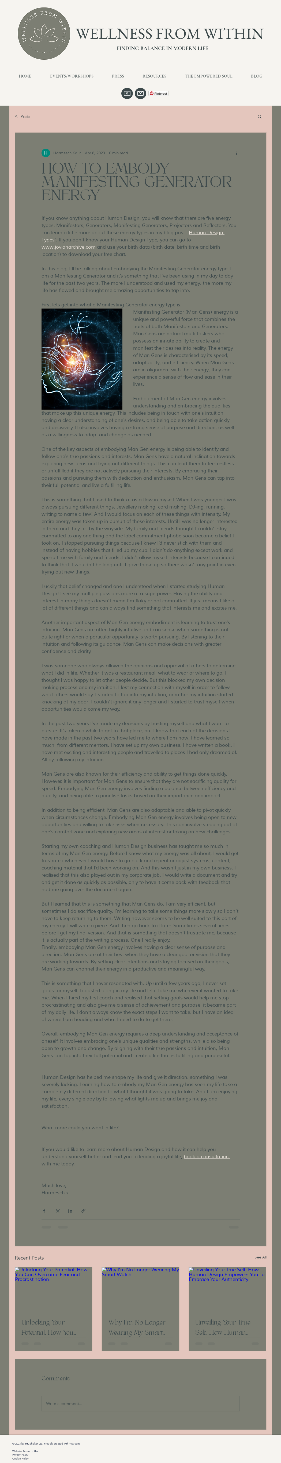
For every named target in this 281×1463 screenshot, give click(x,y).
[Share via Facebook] (44, 1210)
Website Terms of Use (25, 1451)
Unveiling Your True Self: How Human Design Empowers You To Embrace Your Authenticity (226, 1327)
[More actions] (236, 153)
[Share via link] (83, 1210)
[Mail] (140, 93)
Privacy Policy (20, 1455)
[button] (259, 116)
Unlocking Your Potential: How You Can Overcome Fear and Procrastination (50, 1327)
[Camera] (127, 93)
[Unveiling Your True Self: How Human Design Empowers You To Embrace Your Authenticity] (227, 1289)
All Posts (22, 116)
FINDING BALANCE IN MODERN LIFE (162, 48)
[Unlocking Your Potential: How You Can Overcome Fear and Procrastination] (53, 1289)
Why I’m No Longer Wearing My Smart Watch (137, 1327)
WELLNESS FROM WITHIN (170, 33)
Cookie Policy (20, 1458)
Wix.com (74, 1443)
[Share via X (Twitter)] (57, 1210)
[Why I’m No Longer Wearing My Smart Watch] (140, 1289)
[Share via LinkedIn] (70, 1210)
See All (260, 1257)
